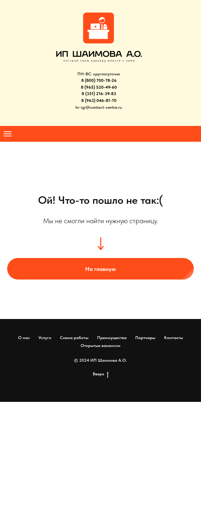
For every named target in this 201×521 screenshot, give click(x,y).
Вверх (101, 374)
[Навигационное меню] (8, 133)
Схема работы (74, 337)
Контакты (173, 337)
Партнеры (145, 337)
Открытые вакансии (100, 345)
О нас (24, 337)
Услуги (44, 337)
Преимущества (112, 337)
